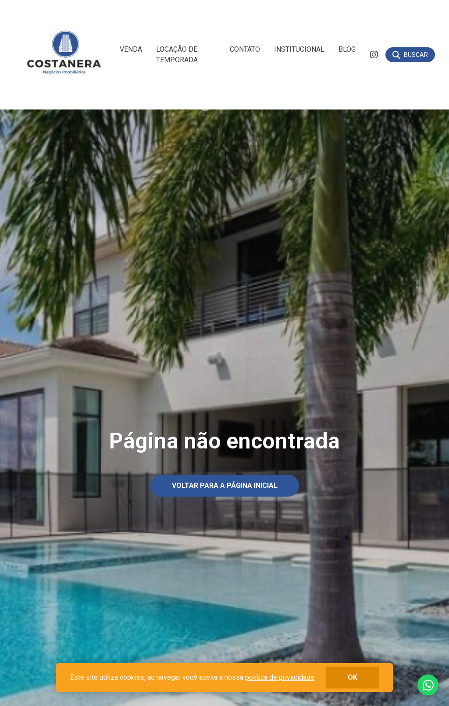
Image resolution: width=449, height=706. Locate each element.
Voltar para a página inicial (225, 485)
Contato (245, 49)
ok (352, 677)
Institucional (299, 49)
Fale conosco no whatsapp (427, 684)
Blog (347, 49)
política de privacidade (279, 677)
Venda (131, 49)
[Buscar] (410, 54)
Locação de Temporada (177, 54)
